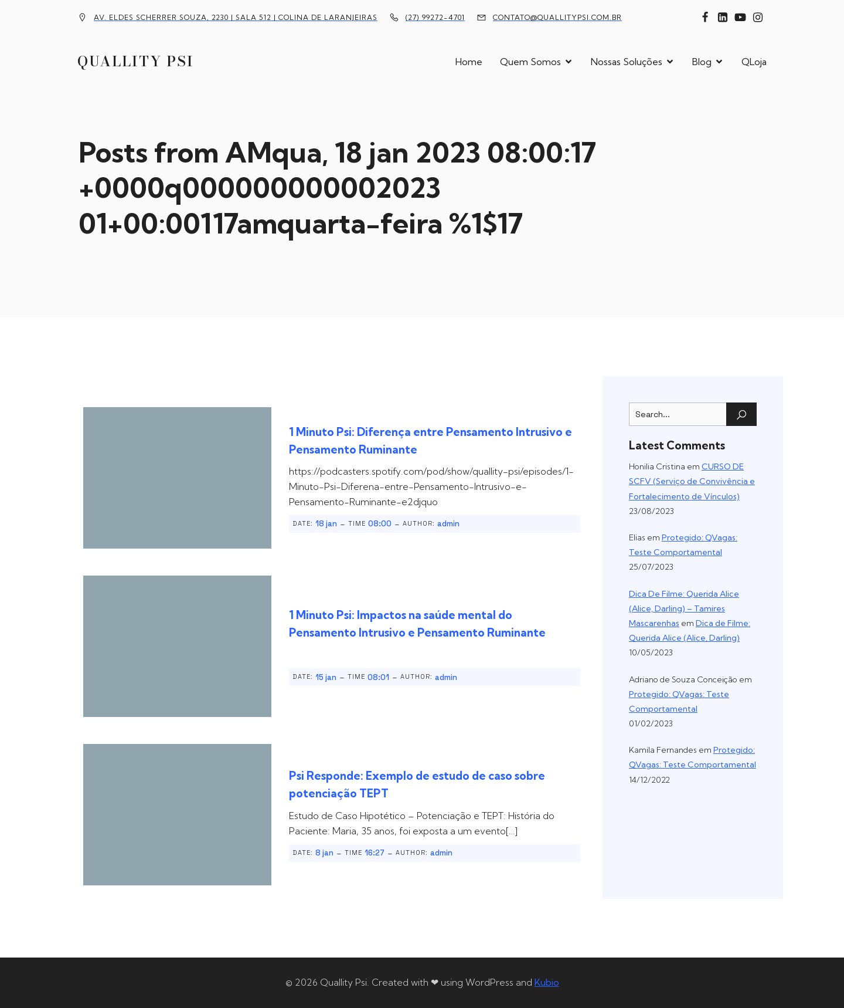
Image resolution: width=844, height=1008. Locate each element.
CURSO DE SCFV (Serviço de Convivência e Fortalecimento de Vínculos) (692, 481)
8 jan (324, 853)
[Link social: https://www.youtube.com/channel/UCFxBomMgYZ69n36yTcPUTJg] (740, 17)
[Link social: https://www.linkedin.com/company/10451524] (722, 17)
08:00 (380, 524)
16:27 (374, 853)
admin (448, 524)
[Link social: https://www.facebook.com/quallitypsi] (705, 17)
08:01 (378, 677)
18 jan (326, 524)
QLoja (754, 61)
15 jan (325, 677)
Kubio (547, 982)
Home (468, 61)
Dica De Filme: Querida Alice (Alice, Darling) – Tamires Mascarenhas (684, 608)
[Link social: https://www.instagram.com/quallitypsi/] (758, 17)
